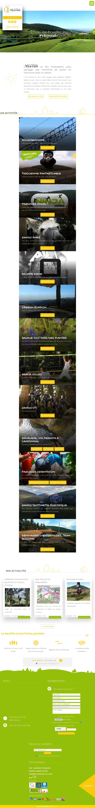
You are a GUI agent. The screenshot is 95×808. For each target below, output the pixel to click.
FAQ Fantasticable (73, 579)
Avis (32, 778)
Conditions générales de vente (40, 774)
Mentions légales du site (38, 771)
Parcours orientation (39, 482)
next (93, 31)
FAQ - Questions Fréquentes (39, 768)
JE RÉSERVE (88, 786)
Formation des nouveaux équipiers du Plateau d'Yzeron (16, 582)
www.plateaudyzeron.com (45, 806)
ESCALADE (59, 449)
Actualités (7, 616)
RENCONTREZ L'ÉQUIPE (58, 96)
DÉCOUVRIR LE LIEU (35, 96)
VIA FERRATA (36, 449)
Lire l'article (23, 617)
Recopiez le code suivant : (66, 725)
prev (2, 31)
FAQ (43, 616)
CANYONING (48, 449)
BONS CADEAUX (12, 27)
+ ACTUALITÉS (47, 626)
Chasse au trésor (57, 482)
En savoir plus (47, 148)
